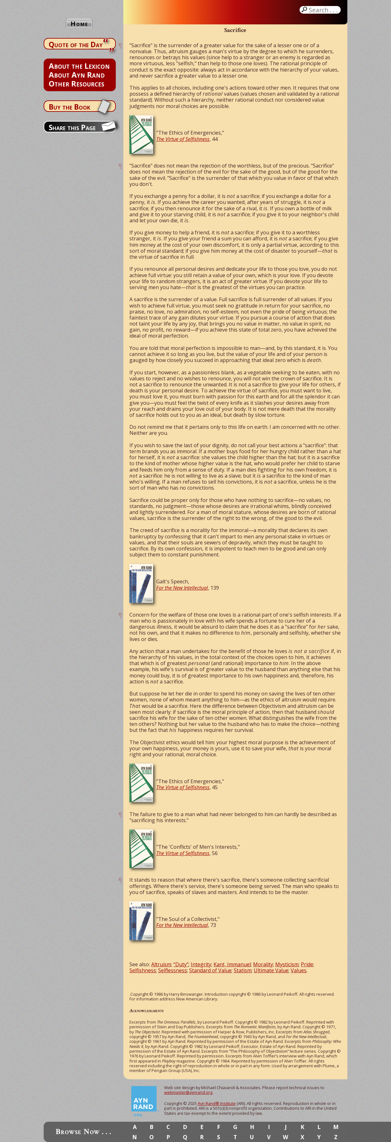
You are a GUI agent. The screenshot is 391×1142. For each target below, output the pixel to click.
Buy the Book (69, 107)
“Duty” (181, 964)
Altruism (161, 964)
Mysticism (287, 964)
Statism (242, 970)
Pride (307, 964)
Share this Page (72, 127)
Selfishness (142, 970)
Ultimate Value (271, 970)
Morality (263, 964)
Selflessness (172, 970)
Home (79, 23)
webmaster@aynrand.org (188, 1092)
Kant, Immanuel (232, 964)
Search (324, 10)
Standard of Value (210, 970)
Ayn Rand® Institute (217, 1103)
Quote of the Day (75, 44)
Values (299, 970)
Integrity (201, 964)
